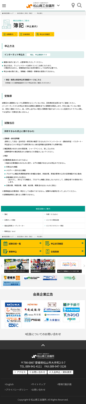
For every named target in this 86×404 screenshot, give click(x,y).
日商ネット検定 (9, 220)
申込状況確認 (45, 34)
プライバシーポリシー (17, 389)
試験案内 (9, 34)
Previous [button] (1, 266)
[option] (16, 266)
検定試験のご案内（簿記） (25, 13)
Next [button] (84, 266)
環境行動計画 (65, 384)
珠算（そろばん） (52, 214)
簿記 (6, 214)
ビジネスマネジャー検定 (54, 226)
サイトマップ (38, 384)
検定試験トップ (8, 13)
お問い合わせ (38, 389)
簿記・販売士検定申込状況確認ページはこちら (23, 79)
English (10, 384)
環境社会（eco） (10, 231)
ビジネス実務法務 (52, 220)
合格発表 (26, 34)
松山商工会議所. (39, 399)
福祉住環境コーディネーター (14, 226)
